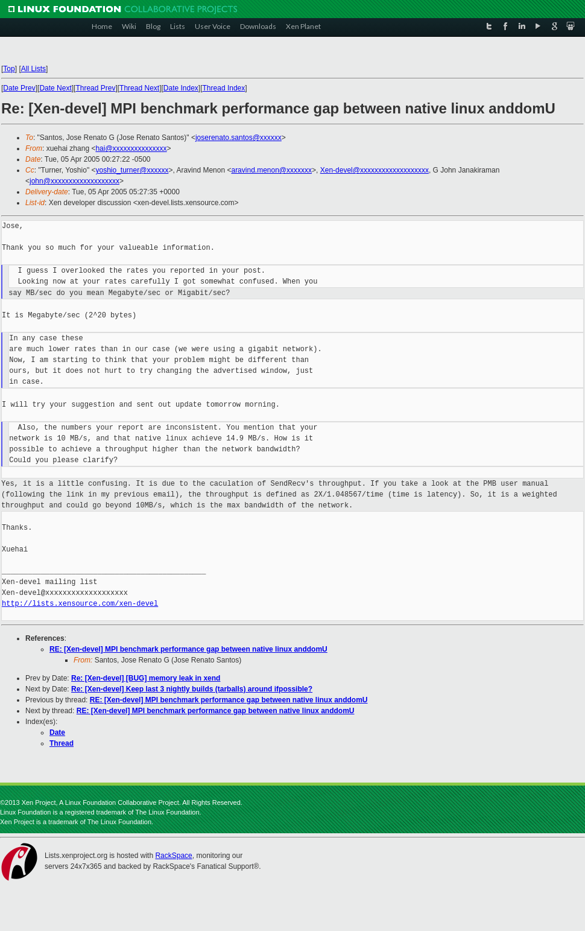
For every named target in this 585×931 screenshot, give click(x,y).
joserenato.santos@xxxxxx (238, 137)
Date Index (180, 88)
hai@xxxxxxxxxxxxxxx (130, 148)
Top (8, 69)
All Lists (33, 69)
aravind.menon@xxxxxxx (271, 170)
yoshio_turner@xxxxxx (131, 170)
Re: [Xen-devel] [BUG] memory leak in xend (145, 678)
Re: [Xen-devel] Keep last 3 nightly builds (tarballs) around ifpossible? (191, 689)
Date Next (55, 88)
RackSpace (173, 855)
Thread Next (139, 88)
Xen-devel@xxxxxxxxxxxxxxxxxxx (374, 170)
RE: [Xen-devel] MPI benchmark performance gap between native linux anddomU (188, 649)
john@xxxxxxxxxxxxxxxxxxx (74, 181)
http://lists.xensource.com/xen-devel (80, 604)
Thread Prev (95, 88)
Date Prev (19, 88)
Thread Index (224, 88)
